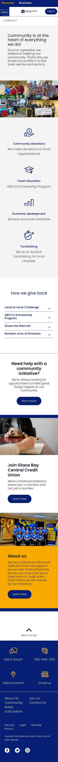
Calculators (13, 711)
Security (10, 725)
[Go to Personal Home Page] (29, 11)
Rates (9, 707)
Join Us (34, 698)
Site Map (36, 725)
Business (25, 3)
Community (14, 702)
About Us (11, 698)
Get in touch (29, 401)
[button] (29, 308)
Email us (44, 683)
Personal (8, 3)
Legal (22, 725)
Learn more (20, 499)
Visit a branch (13, 683)
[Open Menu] (4, 11)
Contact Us (37, 702)
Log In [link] (51, 11)
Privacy (9, 729)
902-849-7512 (44, 659)
